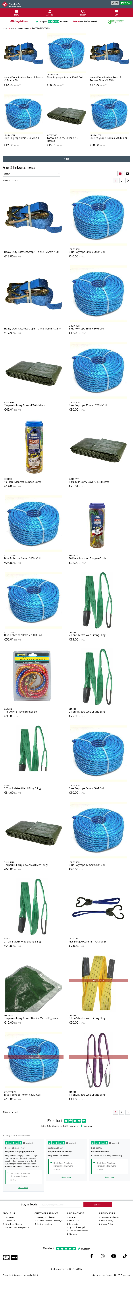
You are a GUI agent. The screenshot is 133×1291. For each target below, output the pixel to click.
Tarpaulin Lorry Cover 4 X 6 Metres (62, 139)
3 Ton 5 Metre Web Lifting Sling (87, 1018)
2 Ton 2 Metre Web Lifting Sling (22, 941)
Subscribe (97, 1204)
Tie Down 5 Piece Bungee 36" (21, 711)
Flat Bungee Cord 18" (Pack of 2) (87, 941)
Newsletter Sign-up (12, 1224)
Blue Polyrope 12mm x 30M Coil (87, 865)
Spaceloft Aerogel (76, 1227)
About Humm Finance (77, 1230)
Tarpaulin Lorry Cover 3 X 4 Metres (89, 482)
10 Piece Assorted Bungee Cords (22, 482)
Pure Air (71, 1217)
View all (15, 180)
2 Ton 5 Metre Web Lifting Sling (22, 788)
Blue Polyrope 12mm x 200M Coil (108, 138)
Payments (72, 1224)
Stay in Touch (29, 1204)
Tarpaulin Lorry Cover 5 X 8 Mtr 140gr (26, 865)
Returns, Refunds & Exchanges (49, 1220)
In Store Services (43, 1224)
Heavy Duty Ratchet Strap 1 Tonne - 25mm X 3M (23, 79)
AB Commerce (124, 1275)
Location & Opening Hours (16, 1227)
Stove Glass (73, 1220)
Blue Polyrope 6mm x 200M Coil (22, 558)
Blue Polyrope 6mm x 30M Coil (86, 788)
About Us (8, 1217)
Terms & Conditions (109, 1217)
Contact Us (9, 1220)
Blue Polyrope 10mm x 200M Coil (23, 635)
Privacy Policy (106, 1220)
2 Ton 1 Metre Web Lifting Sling (87, 635)
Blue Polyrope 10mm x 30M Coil (22, 1094)
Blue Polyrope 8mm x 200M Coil (65, 77)
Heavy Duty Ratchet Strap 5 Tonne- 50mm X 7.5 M (105, 79)
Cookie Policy (106, 1224)
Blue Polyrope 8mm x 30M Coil (21, 138)
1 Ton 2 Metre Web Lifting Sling (87, 1094)
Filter (66, 159)
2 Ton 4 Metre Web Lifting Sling (87, 711)
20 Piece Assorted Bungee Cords (87, 558)
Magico (102, 1275)
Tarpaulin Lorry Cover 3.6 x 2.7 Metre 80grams (31, 1018)
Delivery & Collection (45, 1217)
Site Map (72, 1234)
